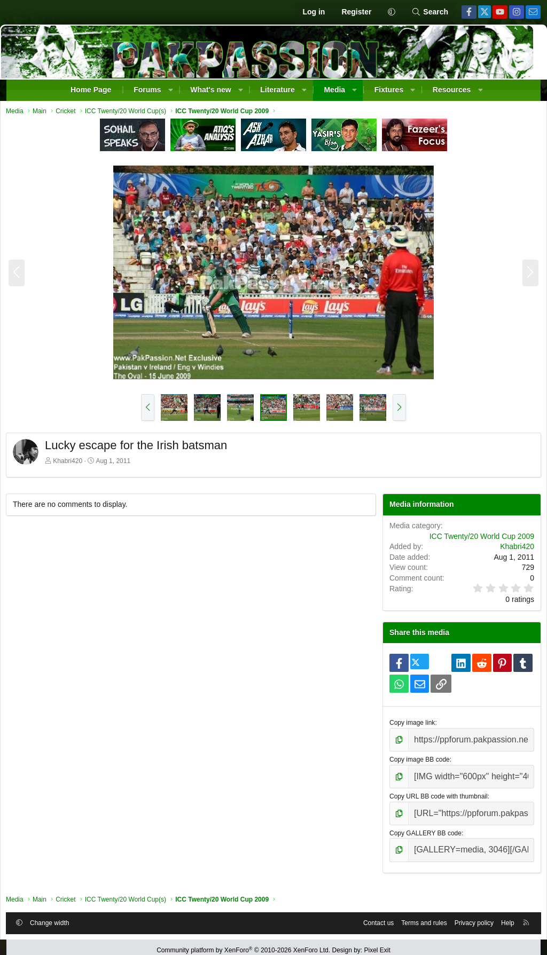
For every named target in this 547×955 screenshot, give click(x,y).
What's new (210, 89)
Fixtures (388, 89)
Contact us (369, 914)
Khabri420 (76, 463)
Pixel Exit (377, 944)
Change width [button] (58, 914)
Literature (277, 89)
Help (498, 914)
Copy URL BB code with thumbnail (435, 793)
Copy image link (408, 725)
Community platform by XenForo (243, 944)
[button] (391, 12)
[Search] (429, 12)
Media (334, 89)
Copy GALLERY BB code (422, 827)
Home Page (91, 89)
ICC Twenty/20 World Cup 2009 (472, 539)
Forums (147, 89)
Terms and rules (414, 914)
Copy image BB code (416, 759)
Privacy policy (465, 914)
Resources (452, 89)
